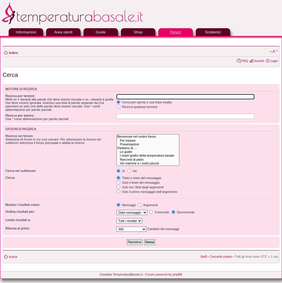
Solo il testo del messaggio (138, 182)
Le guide (147, 152)
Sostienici (213, 32)
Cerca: (10, 177)
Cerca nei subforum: (20, 170)
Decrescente (183, 212)
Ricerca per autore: (19, 115)
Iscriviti (259, 60)
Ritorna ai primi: (17, 228)
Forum (175, 32)
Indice (13, 52)
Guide (101, 32)
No (132, 171)
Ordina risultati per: (20, 211)
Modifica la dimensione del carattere (274, 51)
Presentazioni (147, 144)
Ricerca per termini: (20, 96)
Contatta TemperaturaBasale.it (121, 274)
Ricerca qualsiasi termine (137, 107)
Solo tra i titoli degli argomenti (140, 187)
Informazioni (26, 32)
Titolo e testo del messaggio (139, 178)
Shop (138, 32)
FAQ (244, 60)
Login (274, 60)
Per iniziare (147, 141)
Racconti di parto (147, 160)
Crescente (159, 212)
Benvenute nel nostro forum (147, 136)
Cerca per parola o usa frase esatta (144, 102)
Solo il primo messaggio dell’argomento (147, 191)
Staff (203, 256)
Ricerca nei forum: (19, 136)
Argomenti (148, 205)
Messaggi (126, 205)
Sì (121, 171)
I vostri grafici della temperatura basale (147, 155)
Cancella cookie (220, 256)
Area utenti (63, 32)
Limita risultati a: (18, 220)
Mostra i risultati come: (22, 204)
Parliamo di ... (147, 148)
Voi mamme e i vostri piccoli (147, 163)
